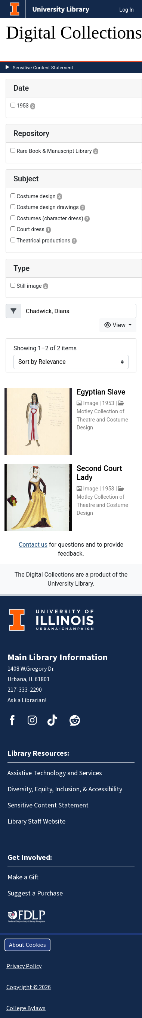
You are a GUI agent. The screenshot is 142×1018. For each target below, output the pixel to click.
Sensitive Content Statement (43, 67)
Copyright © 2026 (28, 987)
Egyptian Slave (101, 391)
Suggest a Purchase (35, 893)
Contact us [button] (33, 544)
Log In (127, 10)
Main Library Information (57, 657)
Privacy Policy (23, 966)
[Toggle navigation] (16, 53)
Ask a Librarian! (26, 700)
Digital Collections (74, 32)
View (115, 325)
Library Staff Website (36, 821)
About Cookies (27, 945)
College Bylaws (26, 1008)
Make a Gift (22, 877)
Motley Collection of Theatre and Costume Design (102, 419)
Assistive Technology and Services (54, 773)
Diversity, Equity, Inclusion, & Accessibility (64, 789)
